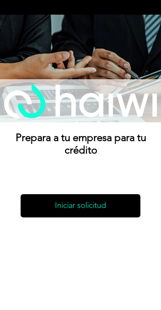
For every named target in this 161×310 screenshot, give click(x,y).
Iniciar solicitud (80, 206)
